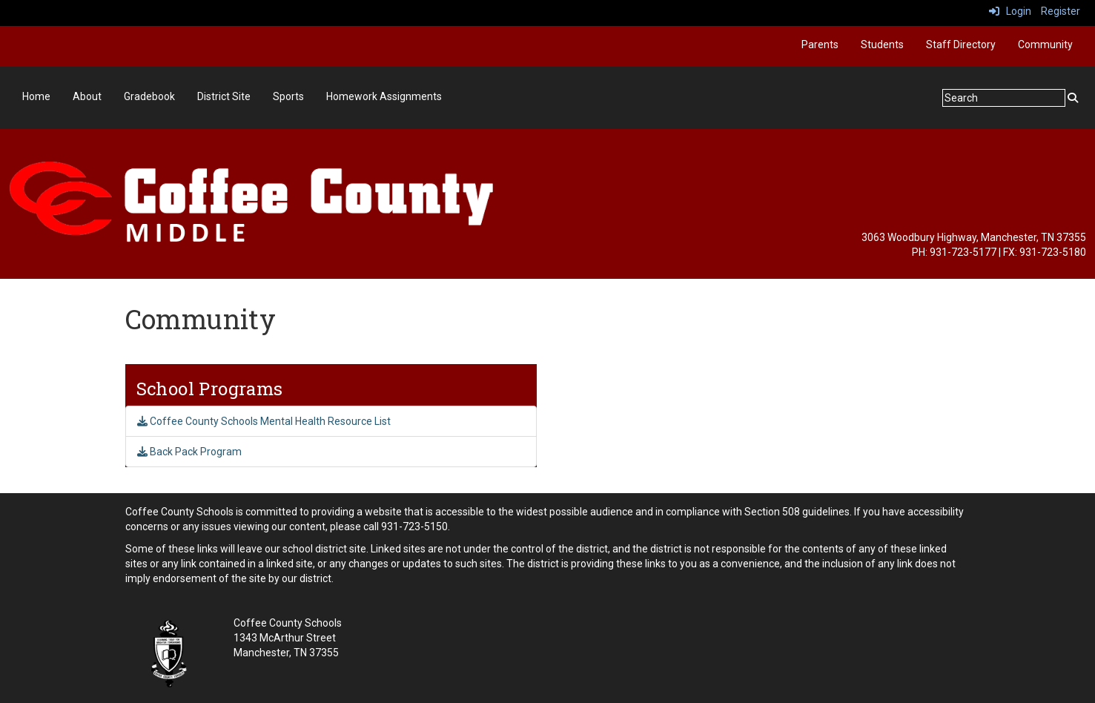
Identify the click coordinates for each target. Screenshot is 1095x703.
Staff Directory (961, 44)
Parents (819, 44)
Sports (288, 96)
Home (36, 96)
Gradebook (149, 96)
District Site (224, 96)
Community (1045, 44)
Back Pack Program (189, 452)
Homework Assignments (384, 96)
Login (1010, 11)
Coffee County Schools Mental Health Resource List (264, 421)
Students (882, 44)
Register (1060, 11)
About (87, 96)
